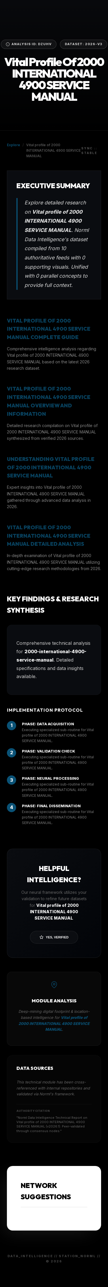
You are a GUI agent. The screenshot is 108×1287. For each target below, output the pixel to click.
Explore (13, 145)
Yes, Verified (54, 937)
